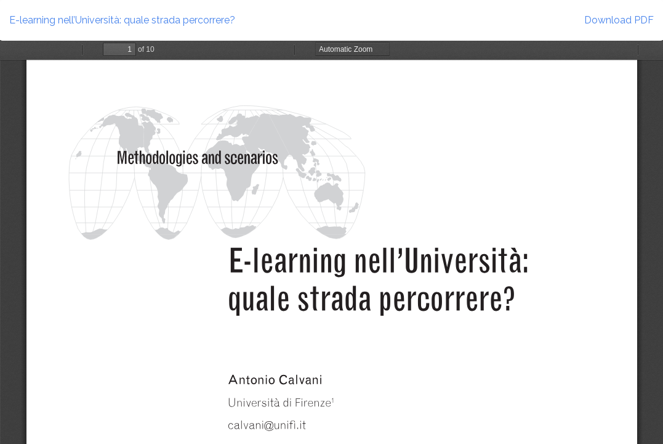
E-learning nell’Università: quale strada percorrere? (122, 20)
